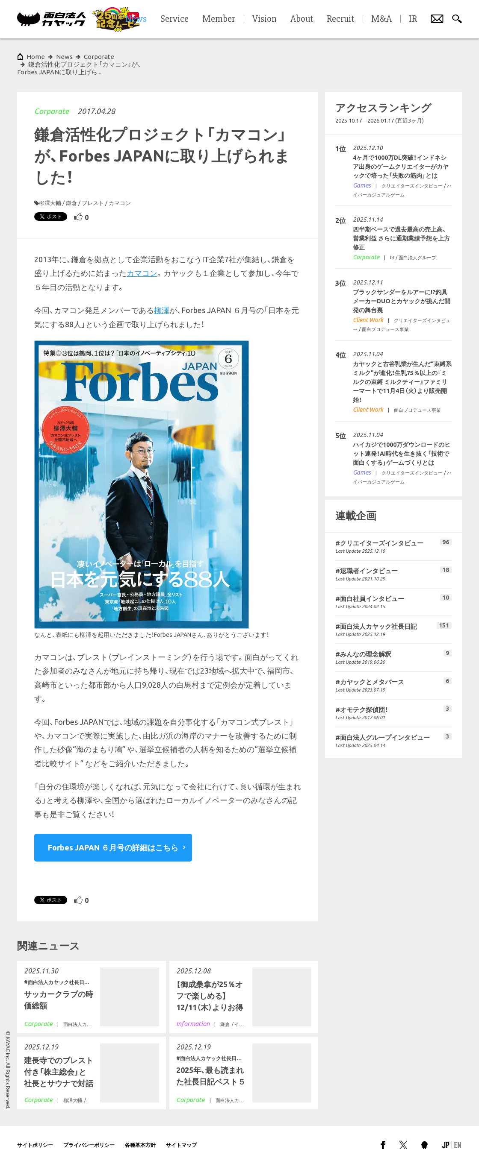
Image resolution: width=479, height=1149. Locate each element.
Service (174, 19)
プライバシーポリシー (89, 1129)
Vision (264, 19)
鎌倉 (71, 188)
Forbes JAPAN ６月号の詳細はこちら (113, 832)
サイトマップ (181, 1129)
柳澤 (161, 294)
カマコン (120, 188)
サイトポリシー (35, 1129)
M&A (381, 19)
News (64, 56)
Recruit (340, 19)
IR (413, 19)
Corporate (51, 95)
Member (218, 19)
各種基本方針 (140, 1129)
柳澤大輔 (50, 188)
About (301, 19)
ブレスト (93, 188)
